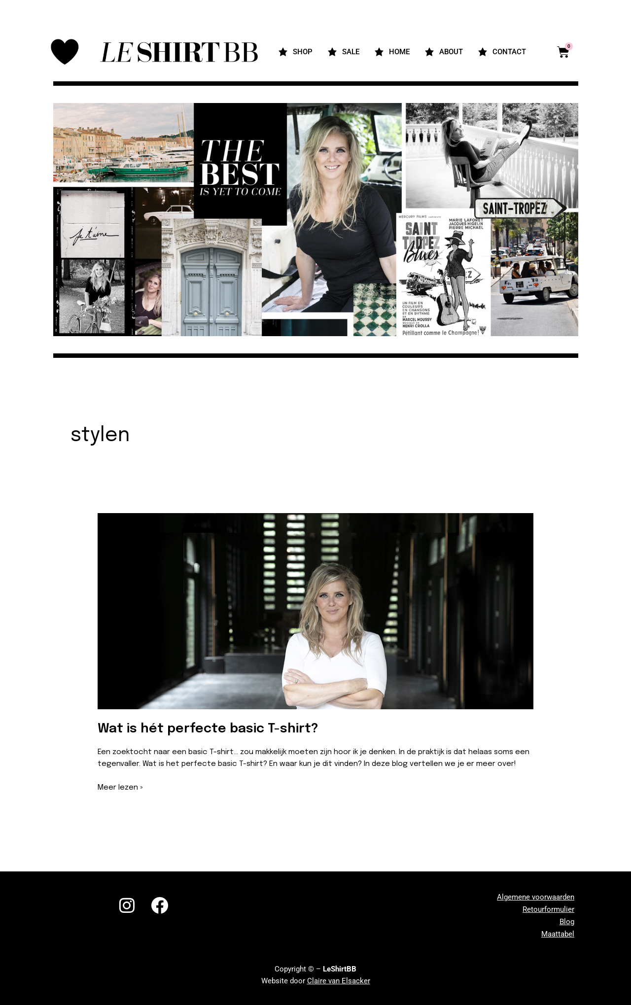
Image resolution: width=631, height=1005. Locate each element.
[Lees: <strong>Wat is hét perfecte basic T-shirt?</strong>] (316, 611)
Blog (567, 921)
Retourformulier (548, 909)
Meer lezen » (120, 787)
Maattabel (557, 934)
